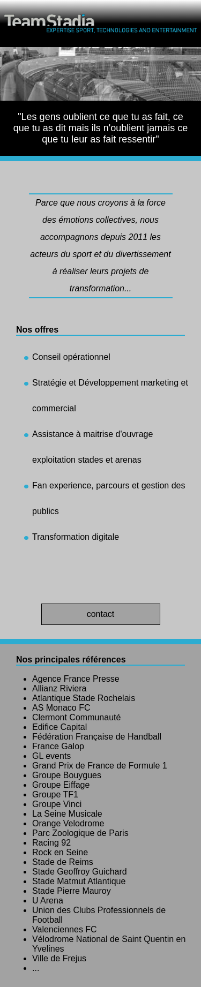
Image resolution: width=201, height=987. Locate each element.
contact (101, 614)
